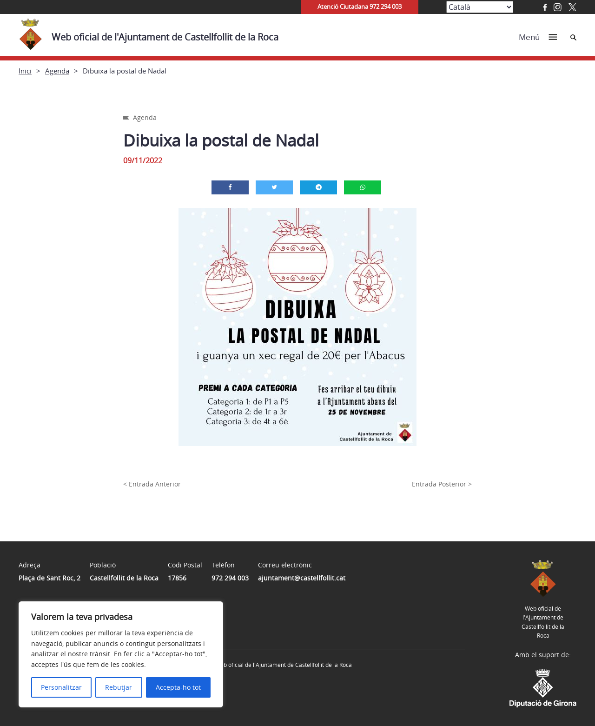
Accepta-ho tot (178, 687)
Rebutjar (118, 687)
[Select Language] (479, 7)
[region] (121, 654)
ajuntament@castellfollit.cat (301, 577)
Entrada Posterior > (442, 484)
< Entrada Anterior (152, 484)
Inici (25, 70)
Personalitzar (61, 687)
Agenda (57, 70)
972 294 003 (230, 577)
